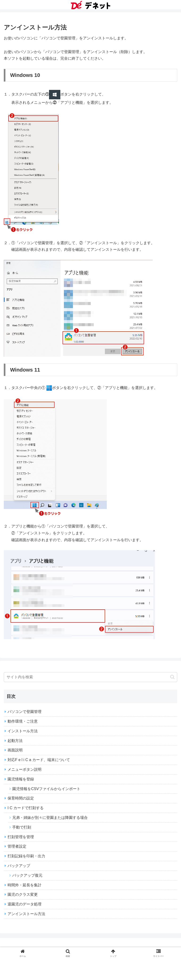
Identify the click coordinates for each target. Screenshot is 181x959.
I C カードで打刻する (26, 808)
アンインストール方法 (26, 914)
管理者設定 (17, 846)
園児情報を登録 (21, 779)
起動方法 (15, 741)
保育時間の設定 (21, 798)
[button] (172, 677)
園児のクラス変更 (23, 894)
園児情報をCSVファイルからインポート (46, 789)
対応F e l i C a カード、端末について (39, 760)
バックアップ (19, 866)
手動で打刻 (21, 827)
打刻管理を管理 (21, 837)
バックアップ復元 (27, 875)
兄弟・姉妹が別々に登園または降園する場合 (50, 818)
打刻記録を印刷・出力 (26, 856)
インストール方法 (23, 731)
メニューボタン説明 (24, 769)
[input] (90, 677)
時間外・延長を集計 (24, 885)
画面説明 (15, 750)
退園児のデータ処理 (24, 904)
